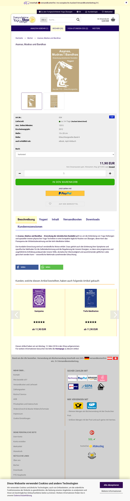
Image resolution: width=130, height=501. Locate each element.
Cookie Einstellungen (21, 420)
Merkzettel (107, 12)
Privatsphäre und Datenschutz (25, 406)
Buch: (18, 150)
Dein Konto (17, 438)
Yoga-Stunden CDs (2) (78, 28)
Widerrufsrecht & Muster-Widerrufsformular (31, 410)
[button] (79, 12)
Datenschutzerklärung (23, 495)
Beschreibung (26, 221)
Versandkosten (72, 221)
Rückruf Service (19, 396)
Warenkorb (17, 453)
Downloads (93, 221)
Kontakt (16, 376)
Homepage (59, 350)
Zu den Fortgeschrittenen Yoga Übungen (55, 12)
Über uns (17, 462)
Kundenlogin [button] (91, 12)
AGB (15, 401)
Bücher (16, 467)
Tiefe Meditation (91, 313)
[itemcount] (65, 175)
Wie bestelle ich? (20, 381)
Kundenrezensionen (30, 228)
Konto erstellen (19, 443)
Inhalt (55, 221)
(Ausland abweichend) (79, 123)
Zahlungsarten (19, 391)
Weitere (96, 28)
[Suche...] (43, 19)
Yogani (43, 221)
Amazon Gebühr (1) (39, 28)
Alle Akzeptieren (111, 485)
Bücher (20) (58, 28)
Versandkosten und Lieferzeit (25, 386)
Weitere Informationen (111, 491)
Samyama (39, 313)
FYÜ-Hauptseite (19, 476)
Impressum (18, 415)
